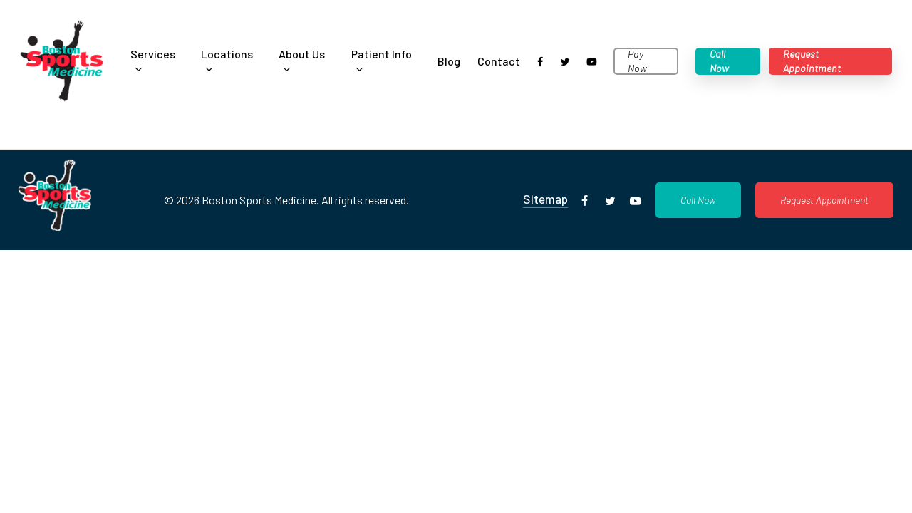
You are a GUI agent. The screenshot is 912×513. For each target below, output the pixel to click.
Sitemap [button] (545, 199)
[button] (698, 200)
